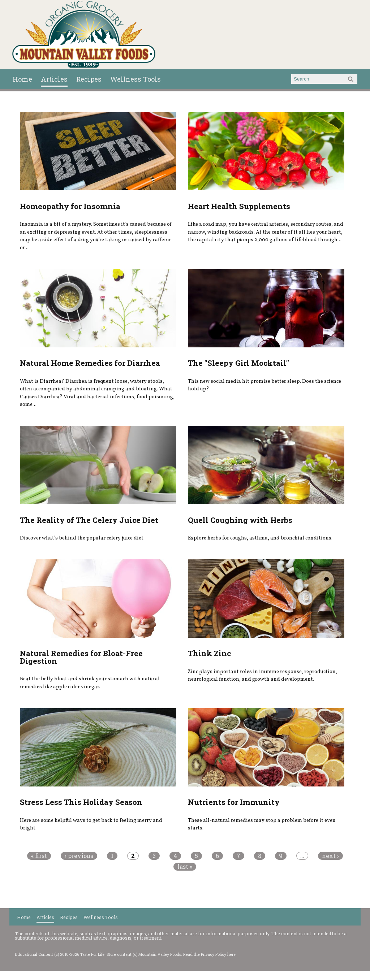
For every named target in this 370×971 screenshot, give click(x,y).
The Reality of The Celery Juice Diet (89, 520)
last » (184, 866)
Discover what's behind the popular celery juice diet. (82, 538)
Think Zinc (209, 653)
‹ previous (79, 855)
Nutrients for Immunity (234, 802)
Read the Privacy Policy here (209, 954)
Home (22, 79)
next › (330, 855)
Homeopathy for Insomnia (70, 206)
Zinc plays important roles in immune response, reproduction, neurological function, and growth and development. (262, 675)
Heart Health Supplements (239, 206)
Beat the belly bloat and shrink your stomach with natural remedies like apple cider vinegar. (90, 682)
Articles (54, 79)
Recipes (89, 79)
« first (39, 855)
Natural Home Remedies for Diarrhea (90, 363)
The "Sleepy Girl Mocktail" (238, 363)
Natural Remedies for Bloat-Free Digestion (81, 657)
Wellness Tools (135, 79)
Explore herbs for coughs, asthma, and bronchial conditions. (260, 538)
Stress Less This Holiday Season (81, 802)
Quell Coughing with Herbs (240, 520)
